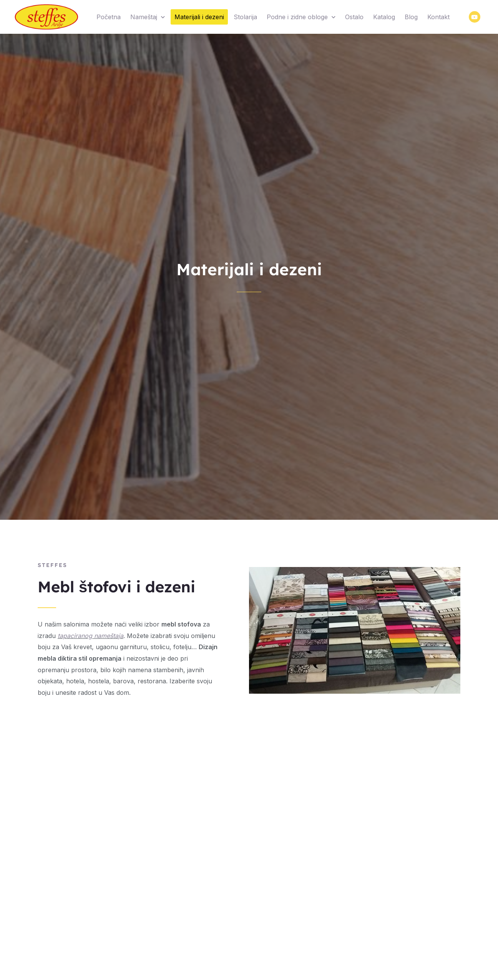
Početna (108, 17)
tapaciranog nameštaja (90, 636)
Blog (411, 17)
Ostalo (354, 17)
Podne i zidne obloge (301, 17)
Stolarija (245, 17)
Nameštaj (147, 17)
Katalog (384, 17)
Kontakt (438, 17)
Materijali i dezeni (199, 17)
